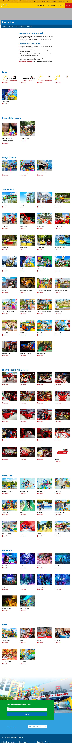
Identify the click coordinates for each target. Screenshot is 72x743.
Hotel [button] (48, 5)
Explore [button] (53, 5)
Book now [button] (68, 5)
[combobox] (37, 726)
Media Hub (11, 26)
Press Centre (4, 26)
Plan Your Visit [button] (60, 5)
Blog (64, 1)
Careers (60, 1)
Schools (44, 1)
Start (2, 737)
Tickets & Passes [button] (40, 5)
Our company (7, 737)
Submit (27, 714)
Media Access (29, 26)
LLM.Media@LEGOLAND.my (25, 61)
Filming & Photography (19, 26)
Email (8, 707)
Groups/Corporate (52, 1)
